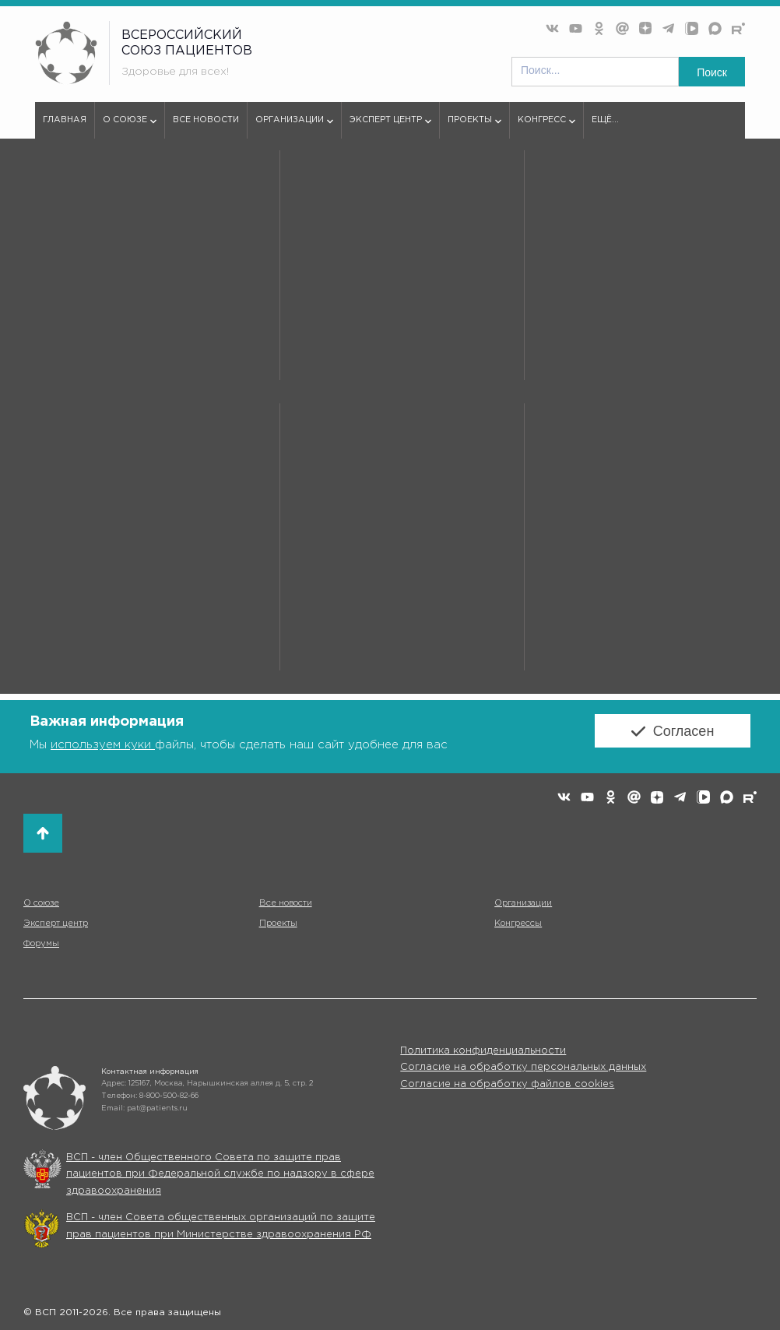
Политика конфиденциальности (483, 1051)
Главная (64, 120)
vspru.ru (53, 181)
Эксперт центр (390, 127)
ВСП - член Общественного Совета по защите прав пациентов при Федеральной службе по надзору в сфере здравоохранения (220, 1174)
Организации (294, 127)
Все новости (206, 120)
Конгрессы (518, 923)
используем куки (103, 745)
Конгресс (546, 127)
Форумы (41, 944)
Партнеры (107, 181)
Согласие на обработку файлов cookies (507, 1084)
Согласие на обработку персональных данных (523, 1067)
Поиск (712, 72)
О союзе (129, 127)
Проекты (474, 127)
